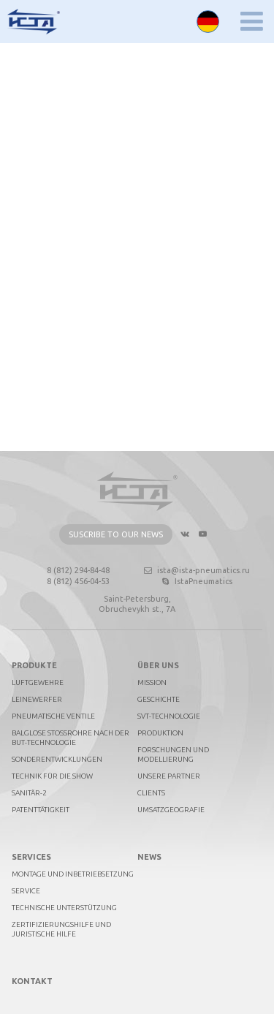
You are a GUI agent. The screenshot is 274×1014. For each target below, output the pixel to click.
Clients (151, 793)
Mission (152, 682)
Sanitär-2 (29, 793)
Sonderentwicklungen (57, 759)
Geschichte (158, 699)
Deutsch (207, 21)
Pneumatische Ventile (53, 716)
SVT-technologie (168, 716)
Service (26, 891)
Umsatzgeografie (171, 810)
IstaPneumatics (196, 581)
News (149, 856)
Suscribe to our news (116, 534)
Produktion (160, 733)
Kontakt (32, 981)
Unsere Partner (168, 776)
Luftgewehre (38, 682)
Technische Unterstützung (64, 908)
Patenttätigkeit (40, 810)
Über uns (158, 665)
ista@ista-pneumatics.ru (196, 570)
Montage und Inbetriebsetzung (73, 874)
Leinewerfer (37, 699)
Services (31, 856)
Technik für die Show (52, 776)
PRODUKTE (34, 665)
